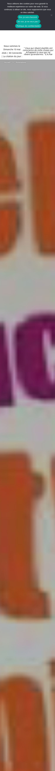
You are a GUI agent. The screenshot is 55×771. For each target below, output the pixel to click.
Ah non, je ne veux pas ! (28, 21)
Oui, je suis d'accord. (28, 17)
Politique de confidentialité (28, 26)
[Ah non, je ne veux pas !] (51, 15)
